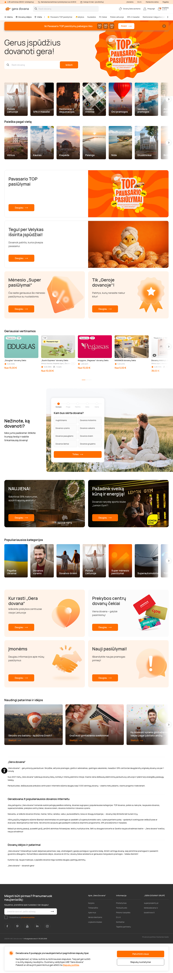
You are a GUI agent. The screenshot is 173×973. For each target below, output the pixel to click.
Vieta (38, 17)
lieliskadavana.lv (151, 937)
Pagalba (166, 2)
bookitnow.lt (149, 942)
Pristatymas (121, 932)
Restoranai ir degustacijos (154, 17)
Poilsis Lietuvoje (117, 17)
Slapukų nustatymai (140, 962)
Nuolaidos (91, 17)
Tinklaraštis (93, 937)
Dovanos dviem (86, 436)
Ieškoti (69, 64)
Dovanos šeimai (62, 443)
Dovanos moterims (88, 420)
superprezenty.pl (151, 932)
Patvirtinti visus (140, 953)
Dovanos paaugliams (64, 436)
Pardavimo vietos (152, 2)
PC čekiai (103, 17)
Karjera (91, 932)
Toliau (77, 454)
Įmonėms (130, 2)
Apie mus (92, 942)
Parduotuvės (121, 937)
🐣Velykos (79, 17)
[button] (169, 99)
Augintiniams (61, 420)
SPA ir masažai (133, 17)
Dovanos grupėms (87, 443)
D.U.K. (139, 2)
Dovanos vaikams (87, 428)
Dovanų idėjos (24, 17)
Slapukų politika (71, 965)
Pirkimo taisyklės (123, 942)
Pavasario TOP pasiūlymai (59, 17)
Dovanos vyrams (63, 428)
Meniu (8, 17)
